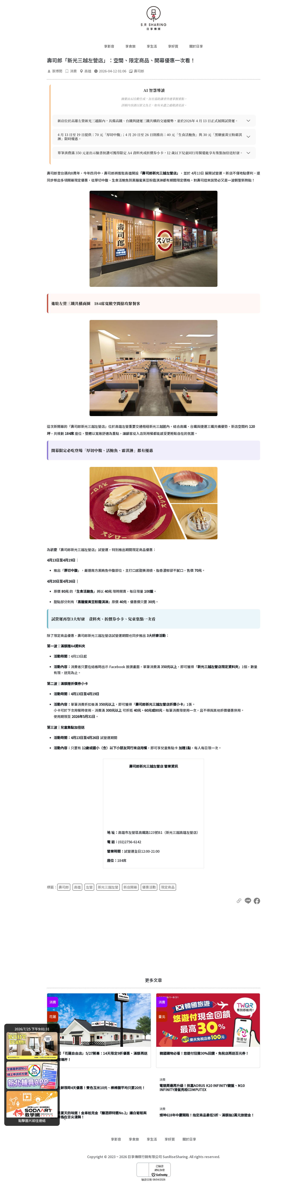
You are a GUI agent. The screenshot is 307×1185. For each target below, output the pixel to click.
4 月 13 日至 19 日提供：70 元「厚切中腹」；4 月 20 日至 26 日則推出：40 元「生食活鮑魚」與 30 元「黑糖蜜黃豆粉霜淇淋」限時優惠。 (150, 136)
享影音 (109, 46)
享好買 (173, 46)
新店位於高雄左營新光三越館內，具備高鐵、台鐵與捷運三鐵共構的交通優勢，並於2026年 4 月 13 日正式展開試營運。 (148, 120)
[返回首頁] (153, 18)
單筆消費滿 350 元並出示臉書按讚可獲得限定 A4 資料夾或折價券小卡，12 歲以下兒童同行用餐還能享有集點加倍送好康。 (150, 152)
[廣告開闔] (64, 1116)
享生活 (152, 46)
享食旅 (130, 46)
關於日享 (196, 46)
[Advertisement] (153, 941)
